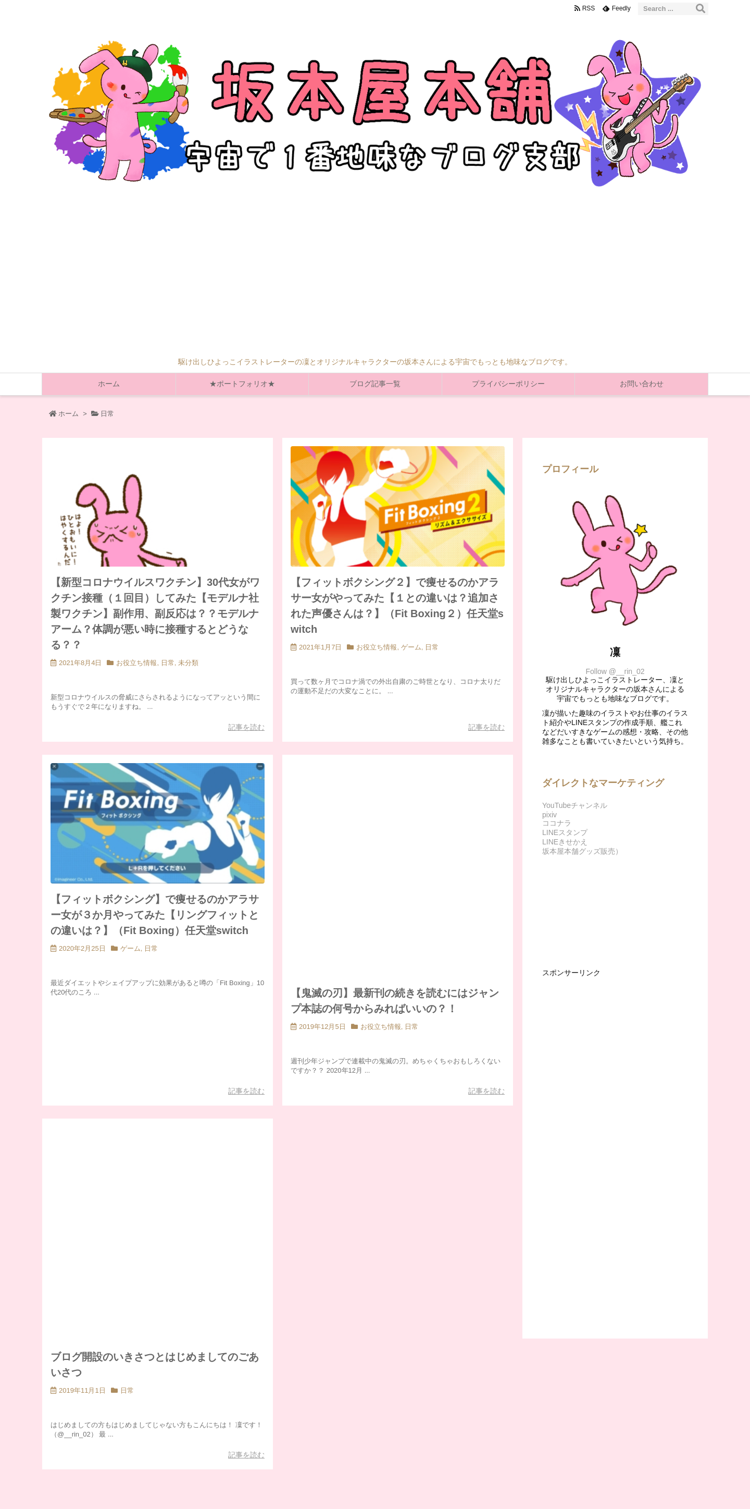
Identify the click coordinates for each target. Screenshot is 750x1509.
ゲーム (411, 647)
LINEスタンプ (565, 832)
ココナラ (556, 823)
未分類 (188, 663)
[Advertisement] (375, 279)
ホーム (68, 414)
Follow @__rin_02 (614, 671)
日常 (167, 663)
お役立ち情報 (136, 663)
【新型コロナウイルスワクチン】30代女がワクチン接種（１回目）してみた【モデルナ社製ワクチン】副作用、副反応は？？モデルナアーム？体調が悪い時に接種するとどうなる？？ (155, 613)
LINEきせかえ (565, 842)
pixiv (549, 815)
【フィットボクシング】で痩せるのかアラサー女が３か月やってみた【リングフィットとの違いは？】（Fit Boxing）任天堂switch (155, 914)
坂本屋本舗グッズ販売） (582, 851)
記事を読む (246, 727)
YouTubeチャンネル (574, 805)
